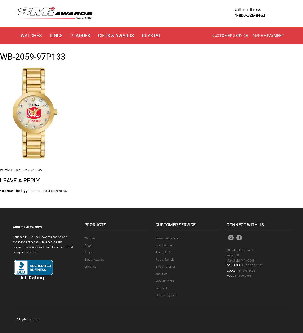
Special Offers (164, 281)
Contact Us (162, 288)
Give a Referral (165, 267)
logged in (28, 190)
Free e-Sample (164, 260)
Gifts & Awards (116, 35)
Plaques (80, 35)
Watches (31, 35)
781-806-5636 (246, 271)
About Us (161, 274)
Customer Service (230, 35)
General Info (163, 252)
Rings (56, 35)
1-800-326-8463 (250, 15)
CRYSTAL (151, 35)
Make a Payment (268, 35)
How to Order (164, 245)
